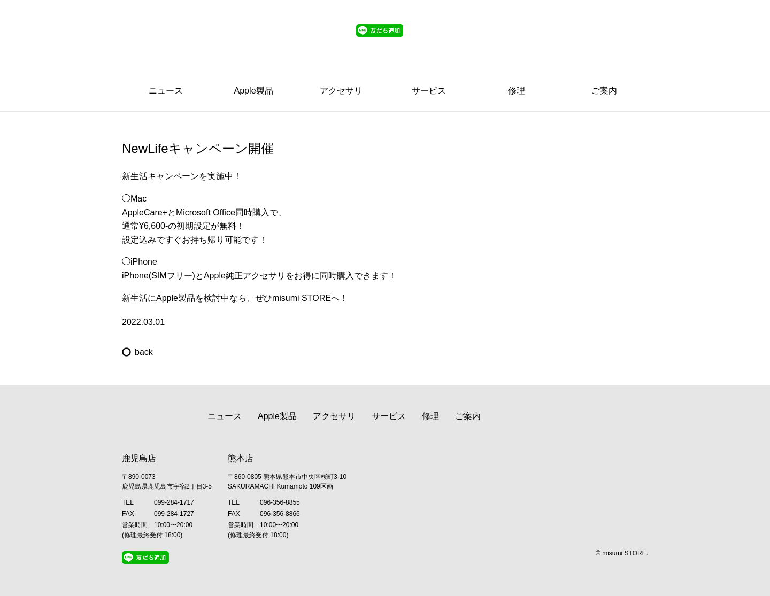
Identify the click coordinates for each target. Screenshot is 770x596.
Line (518, 44)
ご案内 (604, 90)
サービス (429, 90)
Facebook (597, 44)
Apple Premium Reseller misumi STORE (175, 35)
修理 (516, 90)
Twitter (556, 44)
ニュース (166, 90)
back (144, 352)
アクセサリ (341, 90)
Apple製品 (253, 90)
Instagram (577, 44)
